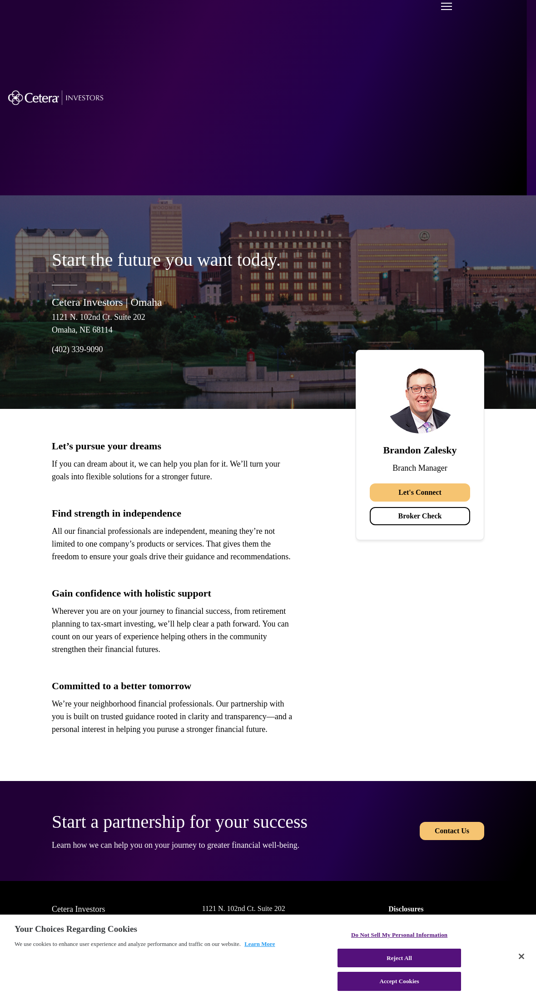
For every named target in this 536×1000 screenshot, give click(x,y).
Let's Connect (420, 492)
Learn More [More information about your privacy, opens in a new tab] (259, 943)
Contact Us (452, 831)
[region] (268, 957)
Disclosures (405, 909)
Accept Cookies (399, 981)
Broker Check (420, 516)
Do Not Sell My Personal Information (399, 934)
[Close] (521, 956)
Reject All (399, 958)
